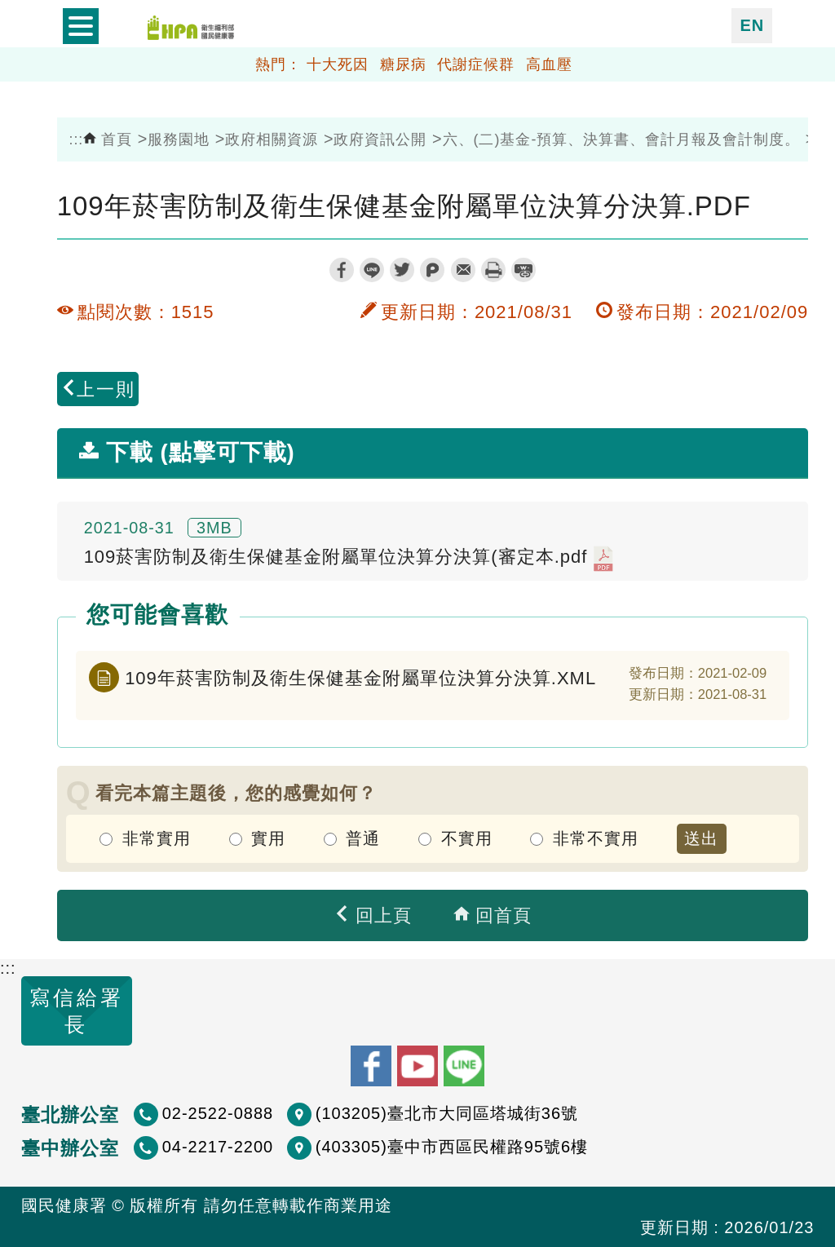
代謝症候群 (476, 64)
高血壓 (549, 64)
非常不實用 (595, 838)
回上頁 (373, 915)
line (372, 270)
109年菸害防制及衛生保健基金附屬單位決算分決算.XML (360, 678)
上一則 (97, 389)
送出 (701, 838)
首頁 (107, 139)
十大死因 (338, 64)
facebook (341, 270)
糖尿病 (403, 64)
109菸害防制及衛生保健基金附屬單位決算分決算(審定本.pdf (349, 559)
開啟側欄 (81, 26)
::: (75, 139)
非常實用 (156, 838)
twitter (402, 270)
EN (752, 25)
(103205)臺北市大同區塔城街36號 (447, 1113)
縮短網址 (523, 270)
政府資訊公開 (380, 139)
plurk (432, 270)
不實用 (467, 838)
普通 (363, 838)
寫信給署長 (76, 1011)
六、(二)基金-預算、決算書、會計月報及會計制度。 (622, 139)
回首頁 (492, 915)
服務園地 (179, 139)
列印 (493, 270)
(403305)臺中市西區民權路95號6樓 (452, 1147)
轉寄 (463, 270)
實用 (268, 838)
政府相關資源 (271, 139)
